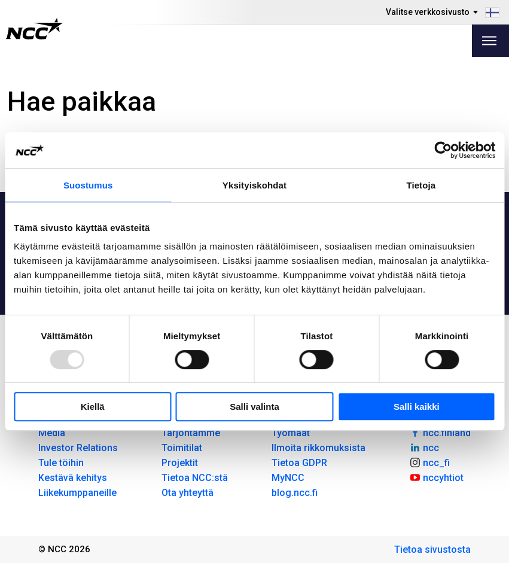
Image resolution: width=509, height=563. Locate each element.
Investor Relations (78, 448)
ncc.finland (440, 432)
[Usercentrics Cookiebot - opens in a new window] (443, 150)
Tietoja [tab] (420, 185)
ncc (424, 447)
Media (51, 433)
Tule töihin (61, 462)
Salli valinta (254, 406)
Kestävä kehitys (72, 477)
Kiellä (93, 406)
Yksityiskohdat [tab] (254, 185)
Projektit (179, 462)
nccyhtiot (436, 476)
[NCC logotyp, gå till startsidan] (34, 29)
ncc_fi (429, 461)
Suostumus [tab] (88, 185)
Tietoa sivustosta (432, 549)
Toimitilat (181, 448)
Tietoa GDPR (299, 462)
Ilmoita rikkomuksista (318, 448)
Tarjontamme (190, 433)
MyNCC (288, 477)
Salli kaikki (417, 406)
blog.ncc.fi (295, 492)
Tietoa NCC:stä (194, 477)
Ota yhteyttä (187, 492)
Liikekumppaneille (77, 492)
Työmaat (291, 433)
